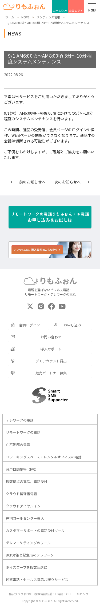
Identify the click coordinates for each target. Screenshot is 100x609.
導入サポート (51, 348)
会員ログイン (76, 11)
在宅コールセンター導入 (25, 518)
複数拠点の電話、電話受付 (26, 481)
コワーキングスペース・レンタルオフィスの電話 (44, 456)
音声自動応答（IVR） (22, 469)
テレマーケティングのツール (28, 542)
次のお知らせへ (67, 182)
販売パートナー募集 (51, 372)
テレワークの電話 (20, 420)
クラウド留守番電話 (21, 493)
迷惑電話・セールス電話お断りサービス (37, 579)
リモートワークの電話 (23, 432)
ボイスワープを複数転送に (26, 567)
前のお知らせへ (32, 182)
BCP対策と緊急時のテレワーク (30, 555)
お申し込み (60, 11)
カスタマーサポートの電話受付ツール (35, 530)
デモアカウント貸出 (51, 360)
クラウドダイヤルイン (23, 505)
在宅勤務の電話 (18, 444)
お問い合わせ (51, 336)
